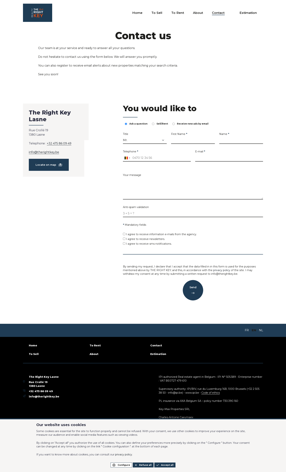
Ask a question (136, 123)
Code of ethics (210, 392)
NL (261, 330)
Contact (222, 12)
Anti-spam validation (136, 207)
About (204, 12)
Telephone (130, 151)
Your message (132, 175)
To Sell (167, 12)
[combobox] (127, 158)
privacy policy (221, 270)
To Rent (185, 12)
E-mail (200, 151)
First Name (179, 134)
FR (247, 330)
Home (150, 12)
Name (224, 134)
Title (125, 134)
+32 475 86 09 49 (59, 143)
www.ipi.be (192, 392)
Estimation (249, 12)
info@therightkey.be (44, 152)
